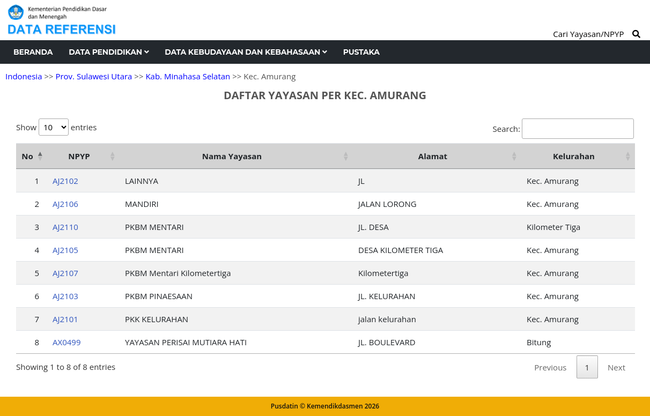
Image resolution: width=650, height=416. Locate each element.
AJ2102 (65, 180)
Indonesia (23, 76)
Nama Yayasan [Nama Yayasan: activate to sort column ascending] (232, 156)
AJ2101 (65, 319)
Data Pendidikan (109, 52)
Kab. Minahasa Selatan (187, 76)
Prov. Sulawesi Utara (93, 76)
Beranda (33, 52)
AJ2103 (65, 296)
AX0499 (66, 342)
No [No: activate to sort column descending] (27, 156)
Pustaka (361, 52)
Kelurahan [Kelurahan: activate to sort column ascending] (574, 156)
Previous (550, 367)
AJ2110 (65, 226)
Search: (563, 128)
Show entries (56, 127)
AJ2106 (65, 203)
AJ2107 (65, 273)
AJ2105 (65, 249)
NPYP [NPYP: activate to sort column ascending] (79, 156)
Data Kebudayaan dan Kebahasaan (246, 52)
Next (616, 367)
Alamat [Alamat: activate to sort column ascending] (432, 156)
